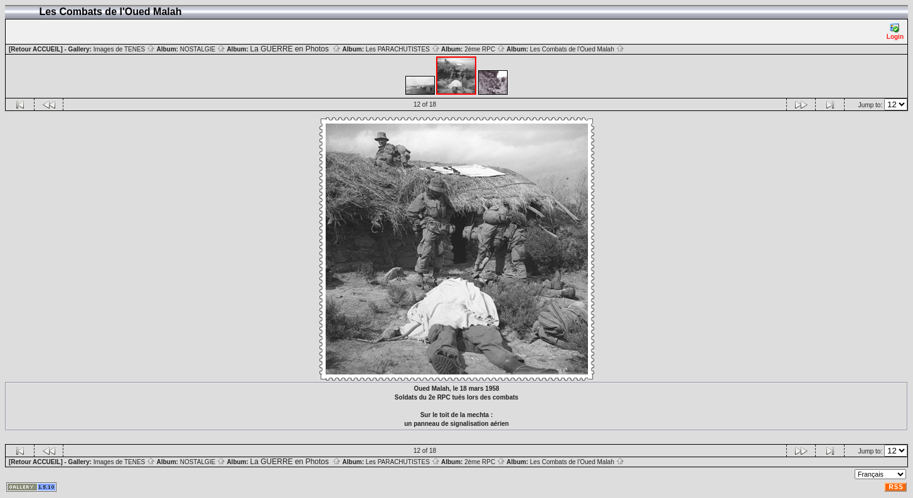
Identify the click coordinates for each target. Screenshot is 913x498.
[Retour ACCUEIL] (36, 49)
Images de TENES (124, 49)
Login (895, 31)
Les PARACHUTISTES (403, 49)
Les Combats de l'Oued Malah (577, 49)
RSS (896, 487)
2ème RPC (484, 49)
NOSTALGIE (202, 49)
